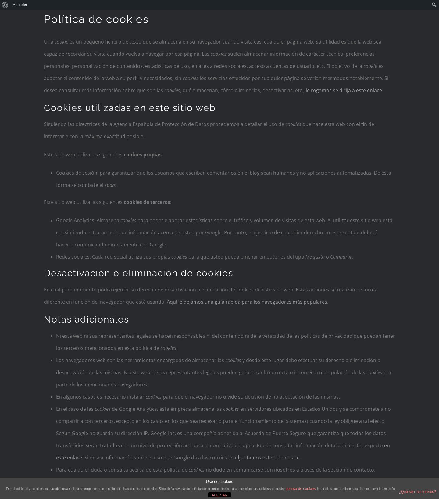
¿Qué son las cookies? (417, 492)
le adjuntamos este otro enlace (264, 457)
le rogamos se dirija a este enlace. (344, 90)
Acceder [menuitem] (20, 4)
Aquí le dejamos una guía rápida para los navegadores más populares (247, 301)
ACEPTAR (219, 495)
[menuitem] (5, 5)
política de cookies (300, 489)
